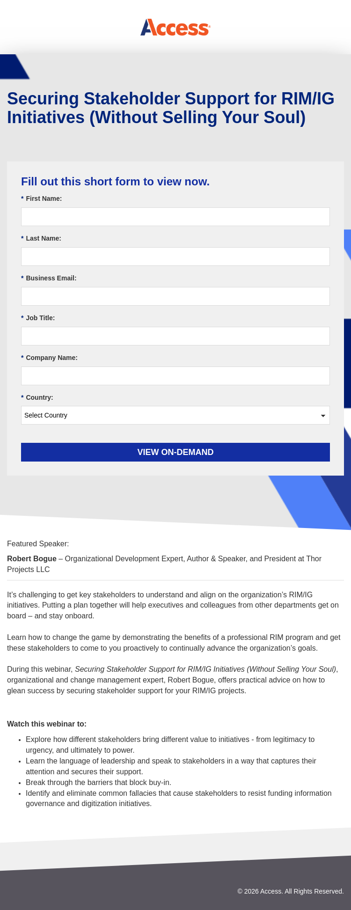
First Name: (41, 199)
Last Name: (41, 238)
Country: (37, 398)
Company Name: (49, 358)
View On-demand (176, 452)
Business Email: (49, 278)
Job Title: (38, 318)
